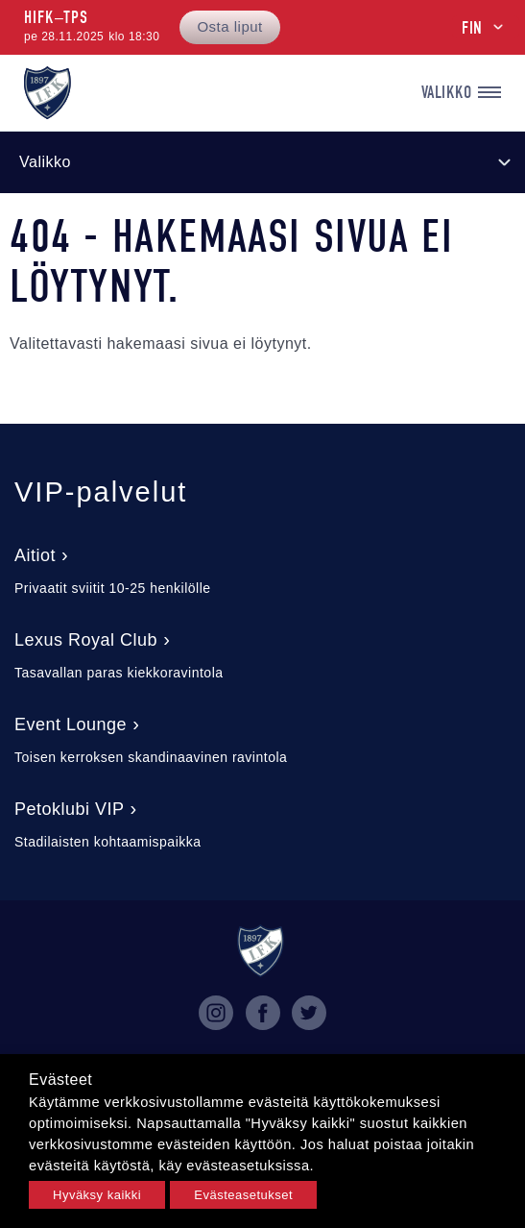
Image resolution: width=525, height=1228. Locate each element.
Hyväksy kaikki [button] (97, 1195)
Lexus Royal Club (85, 640)
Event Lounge (70, 724)
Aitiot (35, 555)
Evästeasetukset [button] (243, 1195)
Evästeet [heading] (60, 1079)
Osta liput (229, 26)
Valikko (461, 93)
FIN (472, 28)
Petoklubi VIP (69, 809)
